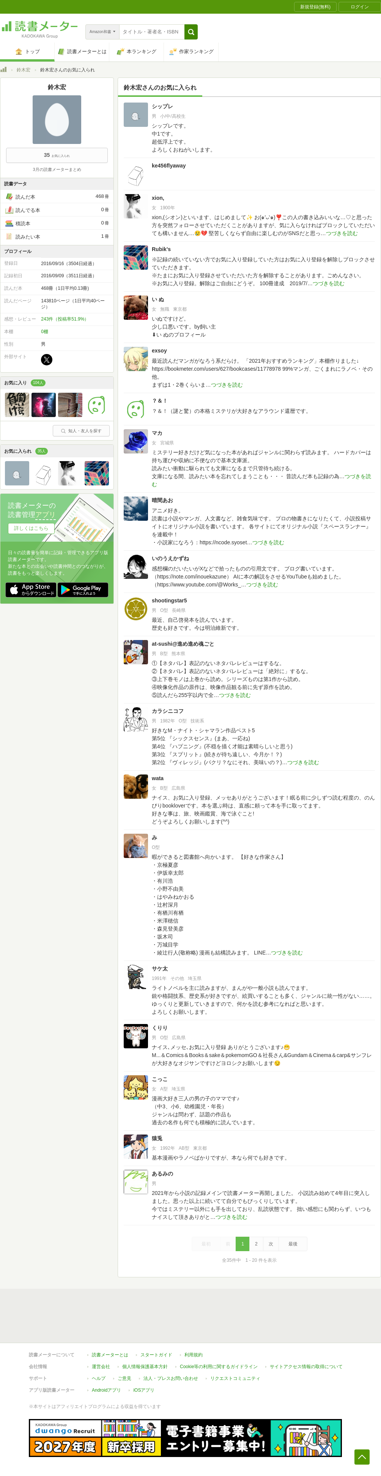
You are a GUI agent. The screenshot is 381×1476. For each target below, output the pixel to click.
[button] (191, 32)
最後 (293, 1244)
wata (158, 778)
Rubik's (161, 249)
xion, (158, 198)
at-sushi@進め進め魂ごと (183, 644)
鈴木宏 (23, 70)
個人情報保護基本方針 (145, 1366)
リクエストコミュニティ (235, 1378)
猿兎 (157, 1138)
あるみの (162, 1174)
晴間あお (162, 500)
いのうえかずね (170, 558)
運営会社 (101, 1366)
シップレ (162, 106)
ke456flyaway (169, 166)
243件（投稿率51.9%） (65, 319)
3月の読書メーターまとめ (57, 169)
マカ (157, 433)
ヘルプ (98, 1378)
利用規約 (193, 1355)
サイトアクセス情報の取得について (306, 1366)
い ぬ (158, 299)
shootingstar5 (169, 600)
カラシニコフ (168, 711)
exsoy (159, 351)
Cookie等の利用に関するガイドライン (219, 1366)
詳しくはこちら (31, 528)
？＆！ (160, 401)
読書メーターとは (110, 1355)
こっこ (160, 1079)
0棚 (44, 331)
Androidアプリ (106, 1390)
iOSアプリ (143, 1390)
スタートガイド (156, 1355)
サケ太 (160, 969)
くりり (160, 1028)
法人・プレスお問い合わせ (170, 1378)
